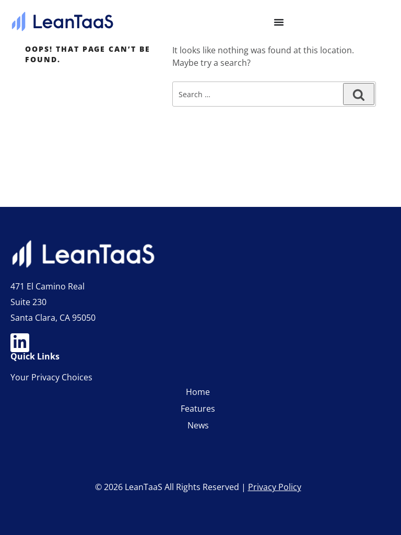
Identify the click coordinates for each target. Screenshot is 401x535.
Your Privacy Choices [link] (51, 377)
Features (198, 408)
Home (198, 392)
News (198, 425)
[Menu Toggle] (279, 22)
